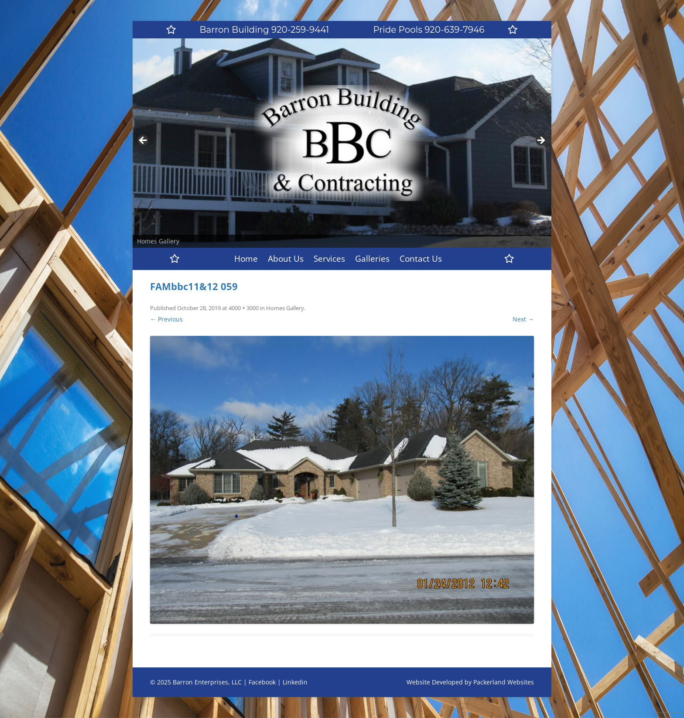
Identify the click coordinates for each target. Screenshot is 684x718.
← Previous (166, 319)
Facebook (262, 682)
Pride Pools (429, 29)
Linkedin (295, 682)
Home (246, 258)
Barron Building (264, 29)
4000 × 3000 (244, 308)
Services (329, 258)
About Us (286, 258)
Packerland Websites (503, 682)
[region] (342, 143)
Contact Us (421, 258)
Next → (523, 319)
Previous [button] (143, 140)
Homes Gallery (285, 308)
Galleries (372, 258)
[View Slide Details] (342, 143)
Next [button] (540, 140)
